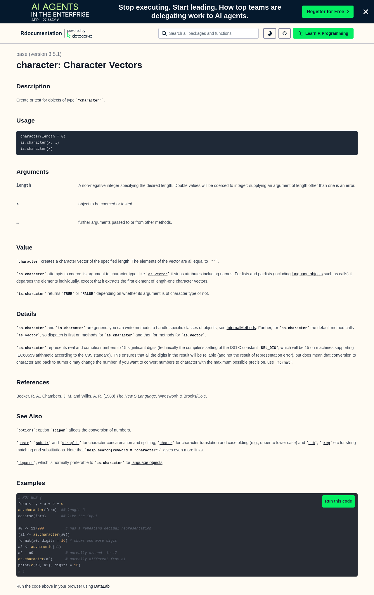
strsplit (70, 443)
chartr (166, 443)
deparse (25, 463)
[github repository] (284, 33)
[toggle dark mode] (269, 33)
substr (42, 443)
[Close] (366, 12)
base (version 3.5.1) (39, 54)
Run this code (338, 501)
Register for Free (328, 11)
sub (311, 443)
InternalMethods (241, 327)
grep (325, 443)
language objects (307, 273)
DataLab (102, 586)
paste (23, 443)
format (283, 363)
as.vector (157, 274)
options (25, 431)
